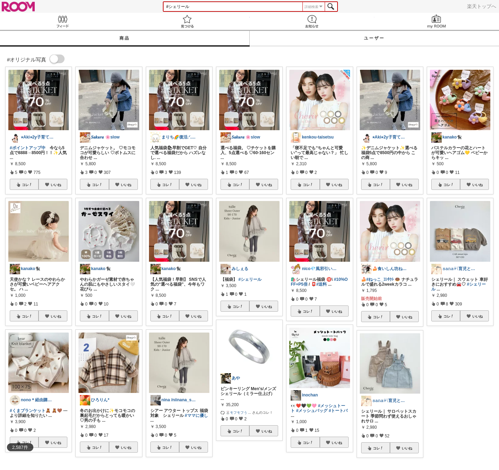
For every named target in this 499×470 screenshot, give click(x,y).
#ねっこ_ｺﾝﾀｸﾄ (380, 279)
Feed (62, 21)
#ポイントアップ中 (27, 147)
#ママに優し (196, 415)
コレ (27, 184)
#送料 (321, 284)
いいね (56, 184)
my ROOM (436, 21)
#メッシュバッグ (312, 410)
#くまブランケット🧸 (30, 410)
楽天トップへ (481, 6)
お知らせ (312, 21)
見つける (187, 21)
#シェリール (249, 279)
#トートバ (338, 410)
